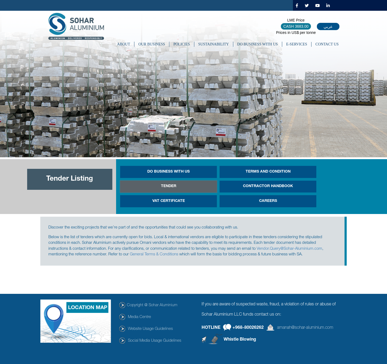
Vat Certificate (168, 201)
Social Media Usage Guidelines (154, 341)
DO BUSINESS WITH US (257, 44)
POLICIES (181, 44)
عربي (328, 26)
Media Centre (139, 317)
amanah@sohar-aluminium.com (305, 328)
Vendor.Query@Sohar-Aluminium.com (289, 249)
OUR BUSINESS (151, 44)
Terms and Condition (268, 172)
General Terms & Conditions (154, 254)
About (123, 44)
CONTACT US (327, 44)
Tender (168, 186)
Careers (268, 201)
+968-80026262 (248, 328)
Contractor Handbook (268, 186)
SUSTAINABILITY (213, 44)
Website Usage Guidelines (150, 329)
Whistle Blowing (240, 340)
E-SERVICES (296, 44)
